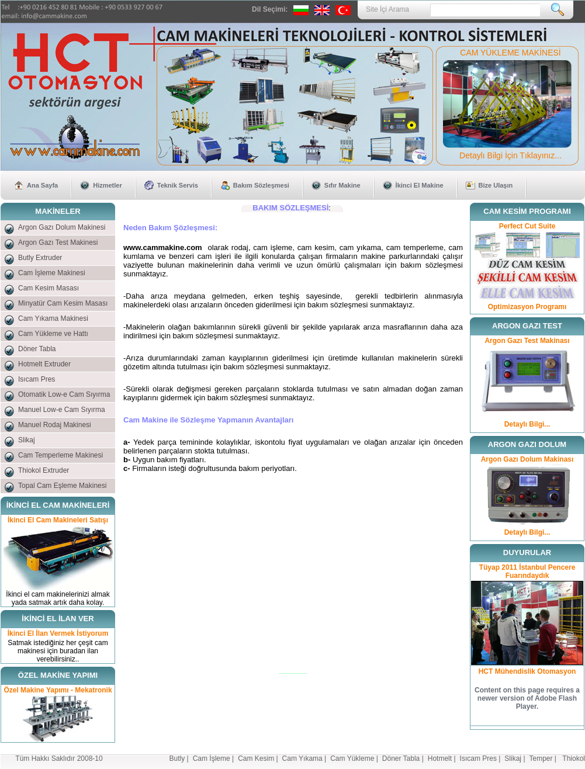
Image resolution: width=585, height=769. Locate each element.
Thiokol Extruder (43, 470)
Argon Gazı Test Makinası (526, 341)
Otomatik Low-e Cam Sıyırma (64, 394)
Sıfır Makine (342, 185)
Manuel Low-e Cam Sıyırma (61, 410)
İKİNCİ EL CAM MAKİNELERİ (58, 505)
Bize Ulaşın (496, 185)
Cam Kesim (256, 758)
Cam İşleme (211, 758)
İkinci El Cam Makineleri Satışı (58, 520)
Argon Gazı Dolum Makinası (527, 459)
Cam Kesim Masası (48, 288)
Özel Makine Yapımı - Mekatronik (58, 690)
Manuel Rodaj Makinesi (54, 425)
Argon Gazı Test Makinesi (58, 242)
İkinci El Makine (420, 185)
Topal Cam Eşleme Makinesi (62, 486)
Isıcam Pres (36, 379)
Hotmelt (440, 758)
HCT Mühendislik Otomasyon (527, 671)
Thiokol (573, 758)
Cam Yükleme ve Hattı (53, 334)
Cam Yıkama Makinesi (53, 318)
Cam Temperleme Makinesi (60, 455)
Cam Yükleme (352, 758)
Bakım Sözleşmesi (261, 185)
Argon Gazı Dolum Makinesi (61, 227)
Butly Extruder (40, 258)
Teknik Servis (177, 185)
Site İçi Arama (387, 9)
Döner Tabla (37, 349)
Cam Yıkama (302, 758)
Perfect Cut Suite (527, 226)
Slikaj (26, 440)
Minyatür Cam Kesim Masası (63, 303)
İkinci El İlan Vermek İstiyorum (58, 633)
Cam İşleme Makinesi (51, 273)
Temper (541, 758)
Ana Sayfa (42, 185)
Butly (177, 758)
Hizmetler (107, 185)
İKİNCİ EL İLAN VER (58, 618)
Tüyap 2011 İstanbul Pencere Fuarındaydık (527, 571)
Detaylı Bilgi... (527, 424)
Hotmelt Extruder (44, 364)
